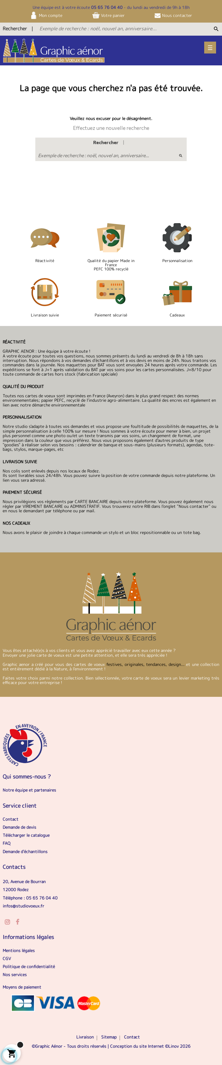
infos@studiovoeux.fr (23, 906)
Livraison (85, 1037)
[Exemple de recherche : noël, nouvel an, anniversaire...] (115, 28)
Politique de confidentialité (29, 966)
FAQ (6, 843)
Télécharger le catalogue (26, 835)
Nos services (15, 974)
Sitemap (109, 1037)
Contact (10, 819)
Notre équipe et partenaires (29, 790)
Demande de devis (19, 827)
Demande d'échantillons (25, 851)
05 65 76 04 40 (107, 7)
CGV (7, 958)
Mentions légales (19, 950)
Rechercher (15, 28)
